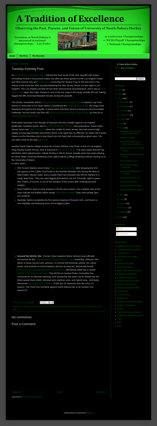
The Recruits (38, 56)
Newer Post (17, 392)
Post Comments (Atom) (32, 397)
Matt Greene (57, 306)
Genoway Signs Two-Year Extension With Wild (130, 132)
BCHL (119, 322)
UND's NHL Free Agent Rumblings (129, 166)
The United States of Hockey (129, 312)
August (123, 119)
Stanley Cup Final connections (32, 273)
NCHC (119, 260)
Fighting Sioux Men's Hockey (129, 246)
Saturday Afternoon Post (130, 178)
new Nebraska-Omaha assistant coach (55, 259)
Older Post (101, 392)
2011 (120, 217)
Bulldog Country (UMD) (127, 274)
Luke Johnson (35, 306)
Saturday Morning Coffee (130, 186)
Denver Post (122, 298)
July (122, 124)
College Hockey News (126, 305)
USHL (119, 319)
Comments (122, 234)
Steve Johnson (81, 306)
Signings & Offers (127, 138)
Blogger (89, 413)
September (125, 115)
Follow (124, 68)
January (123, 212)
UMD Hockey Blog (124, 267)
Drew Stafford (24, 306)
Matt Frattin (46, 306)
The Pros (23, 56)
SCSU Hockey (122, 291)
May (122, 195)
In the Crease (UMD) (125, 264)
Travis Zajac (92, 306)
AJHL (119, 326)
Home (12, 56)
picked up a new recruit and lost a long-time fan (40, 269)
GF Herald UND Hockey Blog (129, 250)
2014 (120, 90)
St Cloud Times (123, 295)
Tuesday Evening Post (129, 182)
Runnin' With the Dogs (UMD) (129, 270)
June (122, 128)
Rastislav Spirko (69, 306)
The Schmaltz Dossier (129, 161)
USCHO (120, 309)
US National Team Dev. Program (130, 315)
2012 (120, 98)
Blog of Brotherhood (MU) (128, 281)
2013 (120, 94)
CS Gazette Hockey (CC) (127, 277)
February (124, 208)
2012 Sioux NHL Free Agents (131, 190)
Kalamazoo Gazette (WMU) (128, 288)
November (125, 106)
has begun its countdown (40, 283)
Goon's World (123, 253)
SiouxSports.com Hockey (127, 257)
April (122, 199)
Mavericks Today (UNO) (127, 284)
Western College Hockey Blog (129, 302)
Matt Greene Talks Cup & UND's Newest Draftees (131, 143)
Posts (120, 229)
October (124, 111)
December (124, 102)
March (123, 204)
